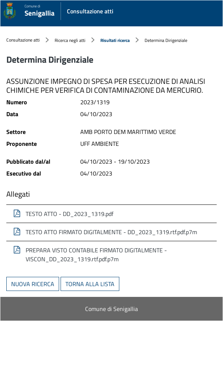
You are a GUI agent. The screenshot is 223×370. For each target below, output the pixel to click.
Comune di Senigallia (111, 308)
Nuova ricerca (32, 283)
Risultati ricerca (115, 40)
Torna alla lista (89, 283)
